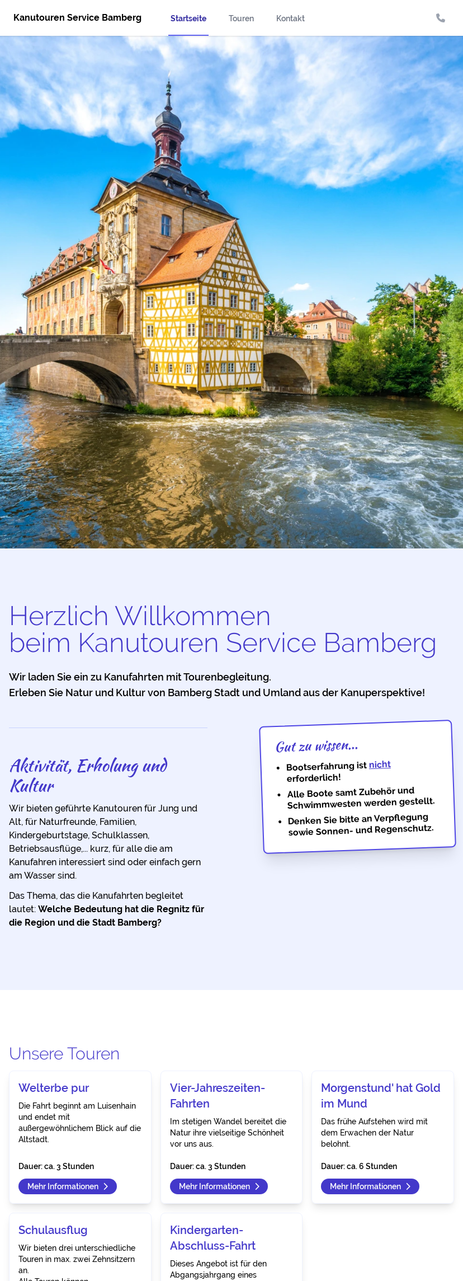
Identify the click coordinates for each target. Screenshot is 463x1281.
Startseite (188, 18)
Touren (241, 18)
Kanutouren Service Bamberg (77, 17)
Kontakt (290, 18)
